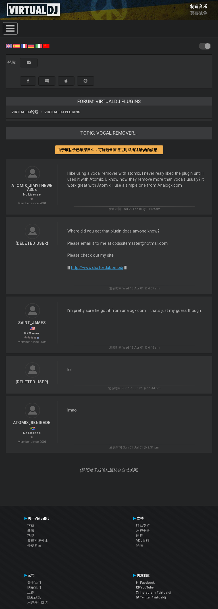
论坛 (139, 546)
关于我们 (34, 583)
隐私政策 (34, 597)
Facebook (145, 583)
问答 (139, 536)
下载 (30, 526)
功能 (30, 536)
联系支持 (143, 526)
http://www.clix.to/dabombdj (97, 267)
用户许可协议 (37, 602)
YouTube (144, 587)
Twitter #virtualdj (151, 597)
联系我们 (34, 587)
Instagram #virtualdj (153, 592)
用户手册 (143, 530)
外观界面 (34, 546)
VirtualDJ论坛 (24, 112)
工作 (30, 592)
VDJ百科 (142, 540)
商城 (30, 530)
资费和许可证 (37, 540)
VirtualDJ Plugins (62, 112)
